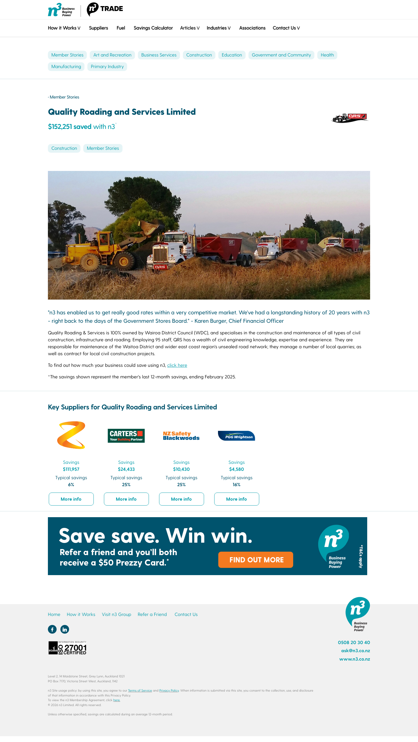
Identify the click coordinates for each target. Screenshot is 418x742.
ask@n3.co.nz (355, 650)
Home (54, 614)
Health (327, 55)
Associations (252, 28)
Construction (199, 55)
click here (177, 365)
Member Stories (67, 55)
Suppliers (98, 28)
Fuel (121, 28)
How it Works (81, 614)
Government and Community (281, 55)
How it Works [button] (62, 28)
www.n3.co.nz (354, 659)
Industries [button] (216, 28)
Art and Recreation (112, 55)
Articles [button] (187, 28)
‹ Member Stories (63, 96)
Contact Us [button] (284, 28)
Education (232, 55)
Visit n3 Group (116, 614)
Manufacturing (66, 66)
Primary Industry (107, 66)
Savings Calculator (153, 28)
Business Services (158, 55)
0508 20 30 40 (354, 642)
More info (71, 499)
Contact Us (185, 614)
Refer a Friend (152, 614)
